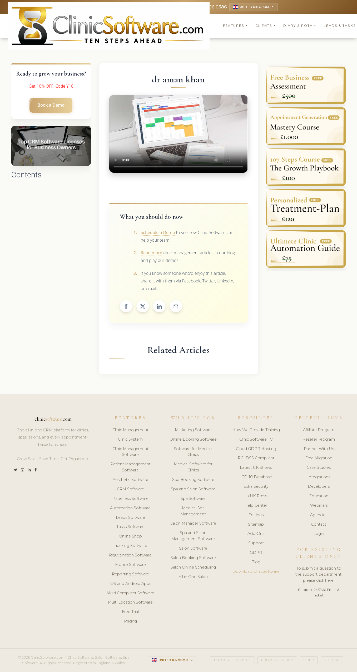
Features (235, 26)
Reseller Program (319, 439)
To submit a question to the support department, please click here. (318, 574)
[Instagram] (22, 470)
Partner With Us (319, 449)
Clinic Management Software (130, 452)
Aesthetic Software (130, 480)
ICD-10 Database (256, 477)
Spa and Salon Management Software (193, 536)
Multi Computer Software (130, 593)
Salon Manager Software (193, 524)
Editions (256, 515)
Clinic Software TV (256, 439)
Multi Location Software (130, 603)
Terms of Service (232, 660)
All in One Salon (193, 577)
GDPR (256, 553)
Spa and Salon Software (193, 489)
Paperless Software (130, 499)
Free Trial (130, 612)
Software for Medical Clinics (193, 452)
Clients (265, 26)
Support (256, 543)
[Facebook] (35, 470)
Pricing (130, 621)
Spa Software (193, 499)
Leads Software (130, 518)
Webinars (319, 506)
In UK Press (256, 496)
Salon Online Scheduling (193, 567)
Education (318, 496)
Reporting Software (130, 574)
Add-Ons (255, 534)
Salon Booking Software (193, 558)
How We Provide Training (256, 430)
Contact (318, 524)
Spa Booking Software (193, 480)
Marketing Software (193, 430)
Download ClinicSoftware (256, 572)
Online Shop (130, 537)
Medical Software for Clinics (193, 467)
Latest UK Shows (256, 468)
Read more (151, 253)
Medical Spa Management (193, 511)
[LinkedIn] (29, 470)
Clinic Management (130, 430)
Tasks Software (130, 527)
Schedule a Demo (158, 233)
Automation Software (130, 508)
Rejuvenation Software (130, 555)
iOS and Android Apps (130, 584)
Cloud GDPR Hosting (256, 449)
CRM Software (130, 489)
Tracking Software (130, 546)
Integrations (319, 477)
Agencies (318, 515)
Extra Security (256, 487)
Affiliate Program (318, 430)
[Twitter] (15, 470)
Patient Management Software (130, 467)
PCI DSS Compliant (256, 458)
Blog (255, 562)
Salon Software (193, 548)
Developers (319, 487)
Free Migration (318, 458)
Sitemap (256, 524)
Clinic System (130, 439)
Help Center (256, 506)
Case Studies (319, 468)
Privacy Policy (277, 660)
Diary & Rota (299, 26)
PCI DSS (332, 660)
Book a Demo (51, 105)
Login (318, 534)
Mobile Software (130, 565)
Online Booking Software (193, 439)
